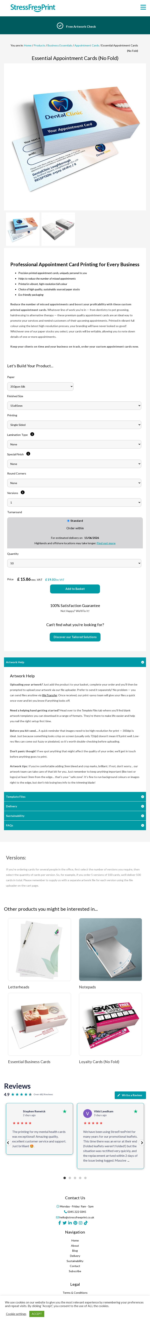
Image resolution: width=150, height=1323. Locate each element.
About (75, 1245)
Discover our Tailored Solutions (75, 637)
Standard (75, 520)
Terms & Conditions (75, 1292)
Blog (75, 1250)
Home (28, 45)
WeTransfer (49, 695)
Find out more (106, 543)
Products (39, 45)
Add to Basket (75, 588)
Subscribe (75, 1271)
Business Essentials (59, 45)
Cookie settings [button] (16, 1314)
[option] (75, 26)
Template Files (16, 796)
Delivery (11, 806)
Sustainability (15, 815)
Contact (75, 1266)
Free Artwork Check (81, 26)
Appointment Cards (86, 45)
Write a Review (129, 1095)
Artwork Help (15, 662)
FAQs (9, 825)
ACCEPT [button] (37, 1313)
